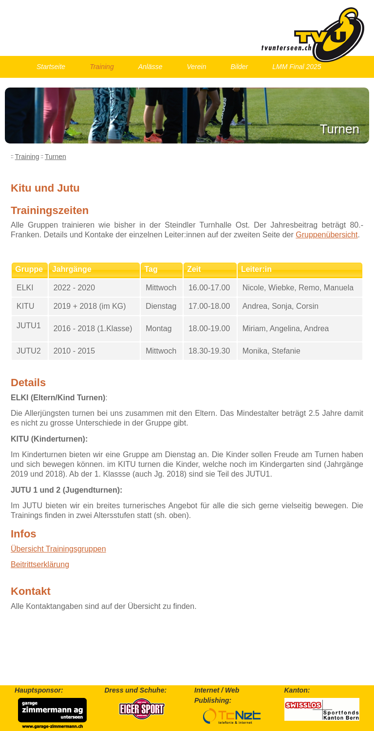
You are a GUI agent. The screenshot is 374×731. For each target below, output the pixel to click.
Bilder (239, 67)
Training (102, 67)
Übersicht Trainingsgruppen (58, 549)
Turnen (55, 156)
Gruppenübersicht (326, 235)
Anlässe (150, 67)
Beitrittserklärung (40, 564)
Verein (196, 67)
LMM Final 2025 (296, 67)
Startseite (51, 67)
